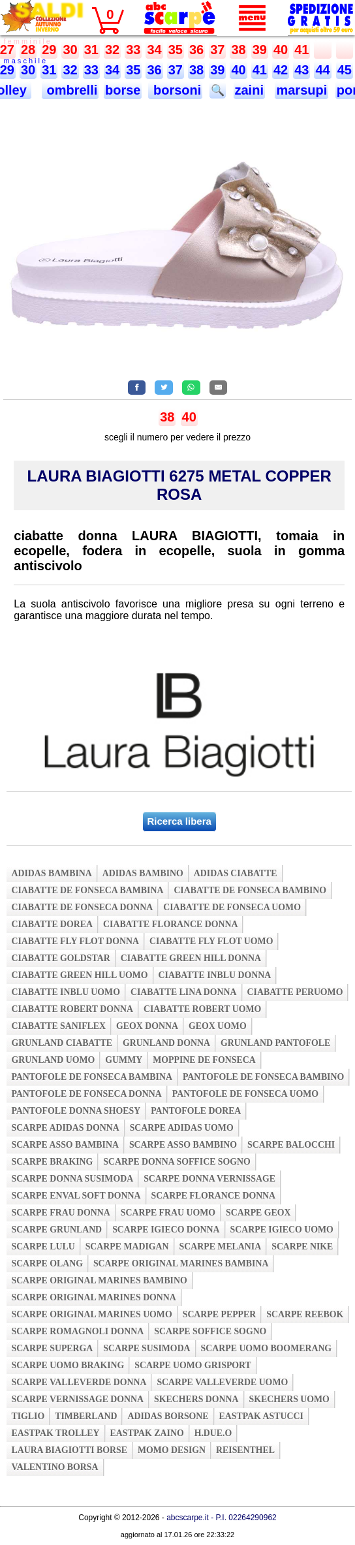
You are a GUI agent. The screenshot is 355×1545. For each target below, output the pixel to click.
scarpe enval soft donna (75, 1196)
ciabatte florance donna (170, 924)
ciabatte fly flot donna (75, 941)
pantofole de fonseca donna (86, 1094)
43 (301, 70)
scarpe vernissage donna (77, 1399)
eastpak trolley (55, 1433)
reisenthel (245, 1450)
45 (344, 70)
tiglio (27, 1416)
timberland (86, 1416)
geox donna (147, 1026)
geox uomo (218, 1026)
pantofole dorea (196, 1111)
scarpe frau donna (60, 1212)
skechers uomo (289, 1399)
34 (154, 49)
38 (238, 49)
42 (280, 70)
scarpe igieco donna (165, 1229)
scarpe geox (258, 1212)
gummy (123, 1060)
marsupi (301, 90)
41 (301, 49)
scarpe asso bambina (64, 1145)
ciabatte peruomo (295, 992)
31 (91, 49)
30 (70, 49)
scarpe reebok (304, 1314)
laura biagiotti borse (69, 1450)
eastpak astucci (261, 1416)
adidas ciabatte (235, 873)
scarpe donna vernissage (209, 1179)
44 (322, 70)
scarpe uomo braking (67, 1365)
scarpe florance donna (213, 1196)
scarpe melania (220, 1246)
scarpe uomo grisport (192, 1365)
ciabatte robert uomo (202, 1009)
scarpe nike (302, 1246)
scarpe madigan (127, 1246)
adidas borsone (167, 1416)
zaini (249, 90)
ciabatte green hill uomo (79, 975)
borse (122, 90)
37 (217, 49)
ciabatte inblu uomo (65, 992)
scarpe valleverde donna (78, 1382)
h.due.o (213, 1433)
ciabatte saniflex (58, 1026)
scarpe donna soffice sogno (177, 1162)
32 (112, 49)
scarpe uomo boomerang (266, 1348)
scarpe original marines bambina (181, 1263)
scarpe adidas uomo (182, 1128)
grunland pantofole (275, 1043)
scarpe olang (46, 1263)
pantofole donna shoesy (75, 1111)
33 (133, 49)
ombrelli (70, 90)
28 (28, 49)
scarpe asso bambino (183, 1145)
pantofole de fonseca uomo (245, 1094)
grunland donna (166, 1043)
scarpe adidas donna (65, 1128)
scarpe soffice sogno (210, 1331)
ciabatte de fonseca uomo (232, 907)
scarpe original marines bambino (99, 1280)
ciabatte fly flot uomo (211, 941)
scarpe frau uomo (168, 1212)
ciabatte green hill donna (191, 958)
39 (260, 49)
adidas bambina (51, 873)
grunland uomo (53, 1060)
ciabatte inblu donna (215, 975)
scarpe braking (52, 1162)
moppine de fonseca (204, 1060)
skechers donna (196, 1399)
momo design (172, 1450)
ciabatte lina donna (184, 992)
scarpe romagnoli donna (77, 1331)
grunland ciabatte (61, 1043)
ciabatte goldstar (60, 958)
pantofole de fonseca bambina (91, 1077)
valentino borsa (54, 1467)
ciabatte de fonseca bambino (250, 890)
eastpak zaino (147, 1433)
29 (49, 49)
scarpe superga (52, 1348)
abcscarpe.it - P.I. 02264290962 (221, 1517)
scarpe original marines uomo (91, 1314)
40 (280, 49)
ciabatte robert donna (71, 1009)
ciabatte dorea (52, 924)
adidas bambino (142, 873)
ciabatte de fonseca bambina (87, 890)
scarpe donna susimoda (72, 1179)
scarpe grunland (56, 1229)
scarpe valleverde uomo (222, 1382)
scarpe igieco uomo (281, 1229)
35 (175, 49)
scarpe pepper (219, 1314)
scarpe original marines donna (93, 1297)
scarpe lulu (42, 1246)
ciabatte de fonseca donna (82, 907)
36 (196, 49)
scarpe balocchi (291, 1145)
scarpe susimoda (146, 1348)
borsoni (175, 90)
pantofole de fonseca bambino (263, 1077)
